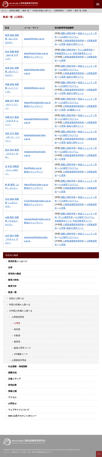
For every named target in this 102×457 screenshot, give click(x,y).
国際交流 (12, 372)
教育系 (17, 341)
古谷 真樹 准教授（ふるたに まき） (12, 202)
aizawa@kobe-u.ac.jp (34, 39)
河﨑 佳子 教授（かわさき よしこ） (12, 121)
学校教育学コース (63, 53)
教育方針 (12, 286)
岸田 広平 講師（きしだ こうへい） (12, 137)
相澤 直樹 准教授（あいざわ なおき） (12, 39)
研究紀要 (12, 385)
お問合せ (12, 403)
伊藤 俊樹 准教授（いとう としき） (12, 88)
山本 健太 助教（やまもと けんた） (12, 239)
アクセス (12, 397)
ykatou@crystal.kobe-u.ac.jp (37, 102)
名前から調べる (16, 298)
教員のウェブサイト (33, 57)
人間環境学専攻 (18, 360)
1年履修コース (74, 110)
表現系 (17, 329)
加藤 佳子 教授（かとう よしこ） (12, 104)
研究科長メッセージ (17, 261)
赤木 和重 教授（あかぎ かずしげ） (12, 55)
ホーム (4, 10)
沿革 (10, 267)
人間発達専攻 (59, 10)
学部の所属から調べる (19, 304)
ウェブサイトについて (18, 409)
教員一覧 (26, 10)
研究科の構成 (14, 273)
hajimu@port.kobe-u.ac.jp (36, 184)
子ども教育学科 (85, 50)
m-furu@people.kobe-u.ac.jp (37, 201)
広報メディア (14, 379)
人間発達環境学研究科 (73, 40)
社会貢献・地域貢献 (17, 366)
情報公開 (12, 391)
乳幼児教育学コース (82, 53)
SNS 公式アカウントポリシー (22, 416)
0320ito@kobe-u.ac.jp (34, 88)
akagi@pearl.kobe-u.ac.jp (36, 53)
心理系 (69, 10)
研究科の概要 (14, 10)
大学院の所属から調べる (20, 311)
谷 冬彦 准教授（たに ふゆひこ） (12, 170)
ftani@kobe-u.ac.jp (33, 168)
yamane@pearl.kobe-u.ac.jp (37, 219)
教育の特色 (13, 280)
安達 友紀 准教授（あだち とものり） (12, 71)
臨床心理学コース (75, 44)
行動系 (17, 335)
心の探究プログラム (68, 37)
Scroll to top (99, 454)
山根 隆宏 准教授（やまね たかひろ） (12, 221)
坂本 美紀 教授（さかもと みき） (12, 153)
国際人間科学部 (68, 33)
